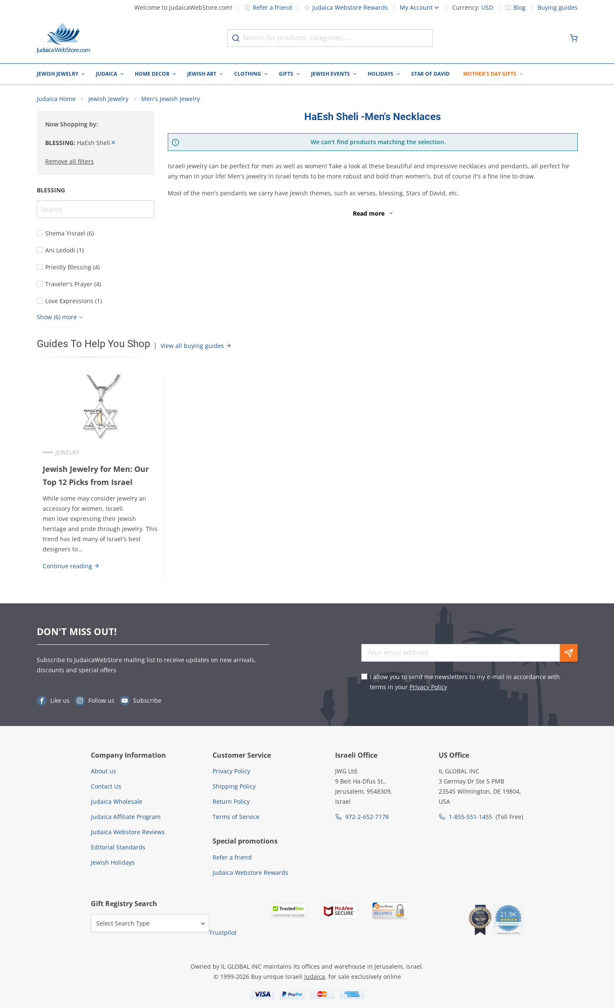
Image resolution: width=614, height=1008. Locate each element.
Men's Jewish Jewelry (170, 100)
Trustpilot (223, 933)
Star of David (430, 73)
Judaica (106, 73)
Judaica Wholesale (116, 801)
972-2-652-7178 (367, 817)
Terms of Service (236, 817)
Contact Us (106, 786)
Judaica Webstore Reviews (128, 832)
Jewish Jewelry (57, 73)
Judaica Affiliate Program (126, 817)
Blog (519, 7)
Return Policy (231, 801)
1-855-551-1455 (470, 817)
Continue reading (70, 567)
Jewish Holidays (113, 862)
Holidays (380, 73)
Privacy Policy (428, 687)
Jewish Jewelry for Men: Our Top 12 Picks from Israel (95, 476)
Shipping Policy (234, 786)
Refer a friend (268, 7)
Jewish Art (201, 73)
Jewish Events (330, 73)
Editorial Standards (118, 847)
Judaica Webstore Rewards (346, 7)
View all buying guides (196, 346)
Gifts (286, 73)
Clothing (247, 73)
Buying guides (558, 8)
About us (103, 771)
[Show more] (61, 318)
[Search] (95, 210)
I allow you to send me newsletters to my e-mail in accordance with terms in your (465, 682)
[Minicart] (574, 38)
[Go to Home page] (63, 38)
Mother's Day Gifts (489, 73)
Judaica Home (56, 100)
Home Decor (152, 73)
